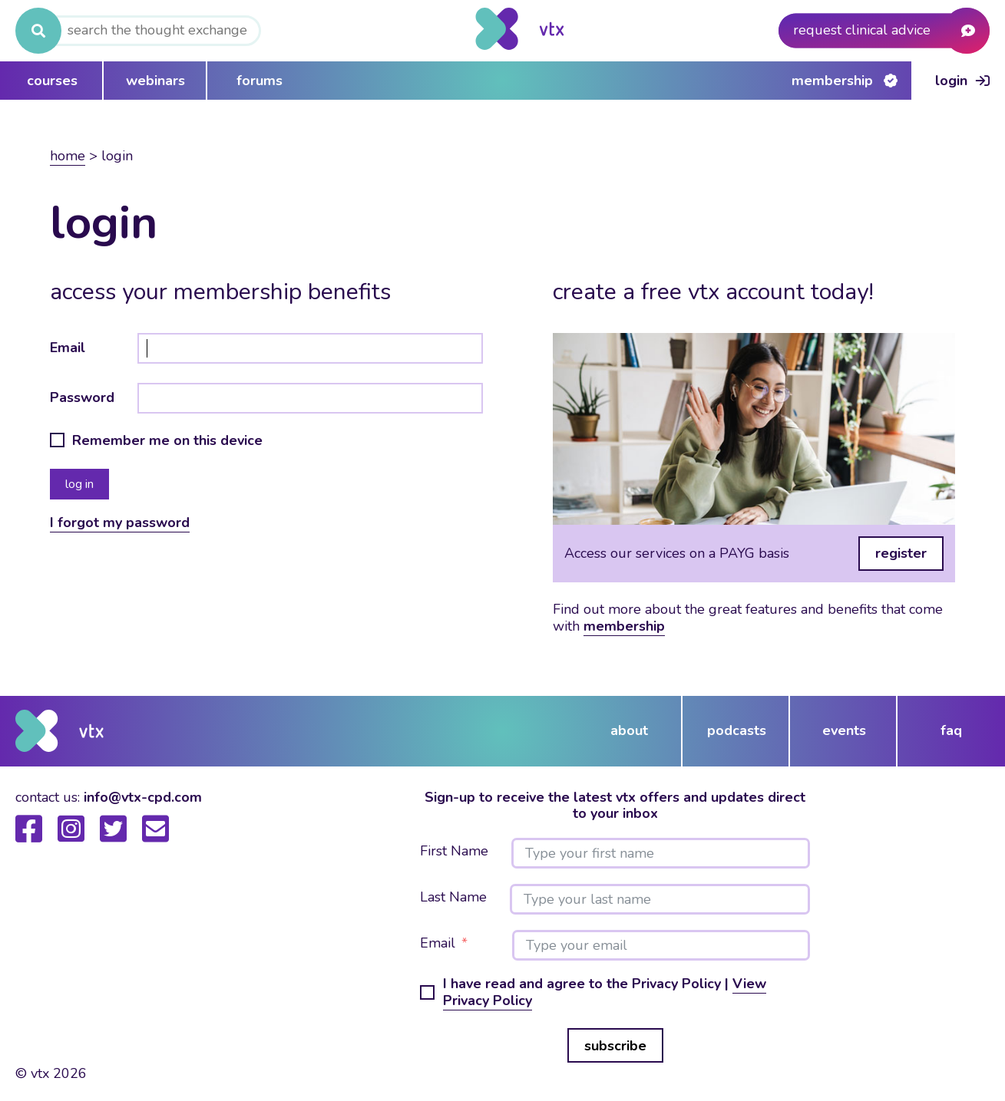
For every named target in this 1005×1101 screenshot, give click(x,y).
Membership (832, 80)
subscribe (615, 1046)
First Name (454, 851)
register (901, 553)
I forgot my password (120, 522)
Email (67, 347)
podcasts (736, 730)
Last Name (453, 897)
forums (259, 80)
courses (52, 80)
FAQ (951, 730)
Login (951, 80)
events (844, 730)
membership (624, 626)
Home (67, 156)
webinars (155, 80)
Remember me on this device (167, 441)
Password (82, 397)
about (629, 730)
